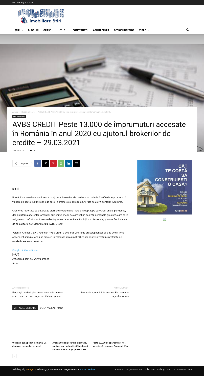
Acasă (15, 112)
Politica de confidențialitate (157, 369)
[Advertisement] (71, 178)
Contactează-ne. (88, 369)
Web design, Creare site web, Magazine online (57, 369)
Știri (19, 30)
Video (144, 30)
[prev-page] (14, 356)
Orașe (48, 30)
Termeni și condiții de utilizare (128, 369)
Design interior (124, 30)
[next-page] (20, 356)
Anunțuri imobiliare (182, 369)
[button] (188, 30)
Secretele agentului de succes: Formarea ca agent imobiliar (105, 294)
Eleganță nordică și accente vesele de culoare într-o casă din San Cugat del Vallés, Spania (37, 294)
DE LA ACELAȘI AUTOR (52, 308)
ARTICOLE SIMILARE (25, 308)
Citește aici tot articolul (25, 250)
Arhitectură (101, 30)
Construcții (80, 30)
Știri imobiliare (28, 112)
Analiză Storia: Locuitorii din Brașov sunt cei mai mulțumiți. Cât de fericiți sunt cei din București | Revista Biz (70, 346)
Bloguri (33, 30)
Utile (63, 30)
